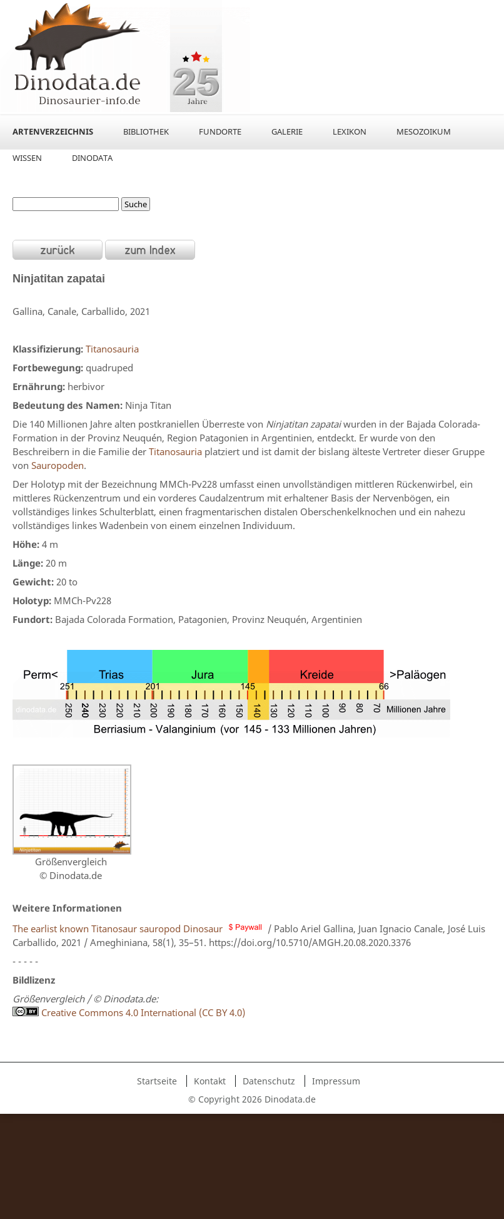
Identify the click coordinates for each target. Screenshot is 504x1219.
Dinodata (92, 157)
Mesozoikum (423, 131)
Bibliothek (146, 131)
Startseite (157, 1081)
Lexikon (349, 131)
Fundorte (220, 131)
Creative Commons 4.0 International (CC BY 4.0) (142, 1012)
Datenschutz (269, 1081)
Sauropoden (57, 465)
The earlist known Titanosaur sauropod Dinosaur (118, 928)
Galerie (287, 131)
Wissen (27, 157)
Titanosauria (112, 348)
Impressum (336, 1081)
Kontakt (210, 1081)
